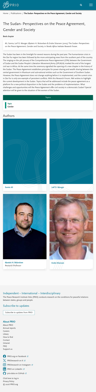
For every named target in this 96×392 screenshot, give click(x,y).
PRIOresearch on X (13, 360)
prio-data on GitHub (14, 373)
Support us (7, 349)
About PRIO (8, 325)
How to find (8, 337)
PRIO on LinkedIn (13, 368)
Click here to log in (11, 378)
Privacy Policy (8, 381)
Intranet (6, 343)
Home (5, 14)
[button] (91, 5)
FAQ (5, 346)
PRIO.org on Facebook (14, 356)
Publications (16, 14)
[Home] (10, 5)
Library (5, 334)
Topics (48, 98)
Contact (6, 340)
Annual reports (9, 328)
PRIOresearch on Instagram (17, 364)
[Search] (81, 5)
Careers (6, 331)
